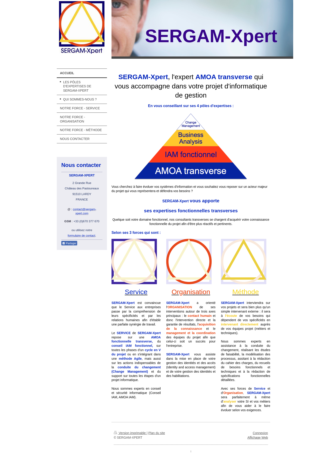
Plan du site (156, 433)
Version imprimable (130, 433)
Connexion (260, 433)
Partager (69, 243)
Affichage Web (257, 437)
